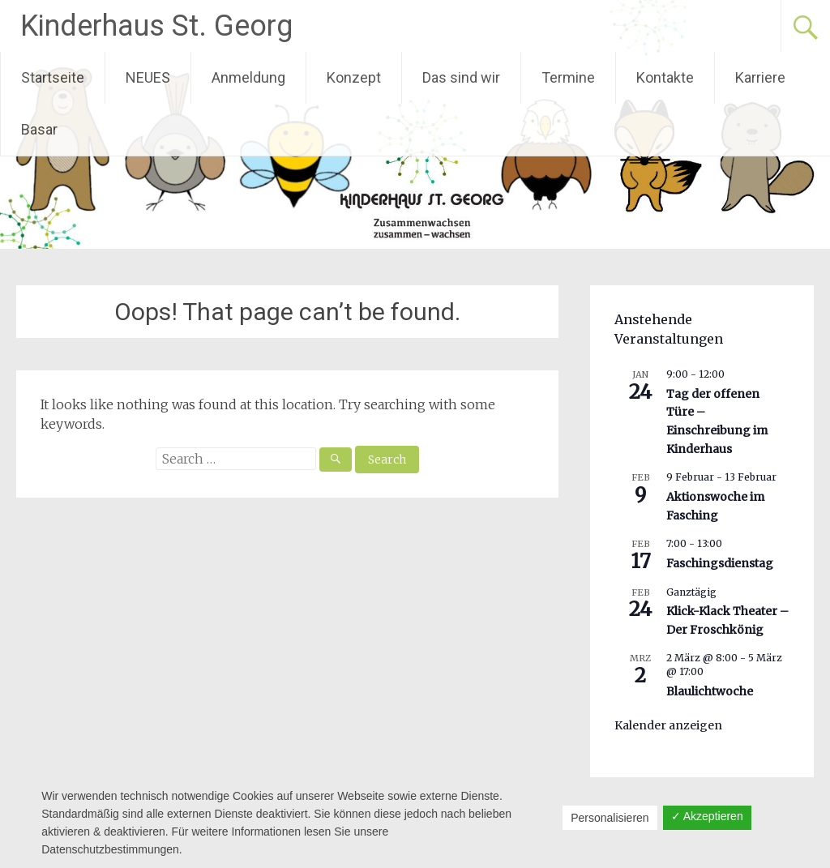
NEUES (148, 77)
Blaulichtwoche (709, 691)
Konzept (354, 77)
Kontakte (665, 77)
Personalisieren (610, 817)
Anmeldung (248, 77)
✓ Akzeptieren (707, 816)
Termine (568, 77)
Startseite (52, 77)
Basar (39, 129)
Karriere (760, 77)
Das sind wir (461, 77)
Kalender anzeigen (668, 725)
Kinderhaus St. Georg (156, 26)
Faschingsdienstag (719, 563)
